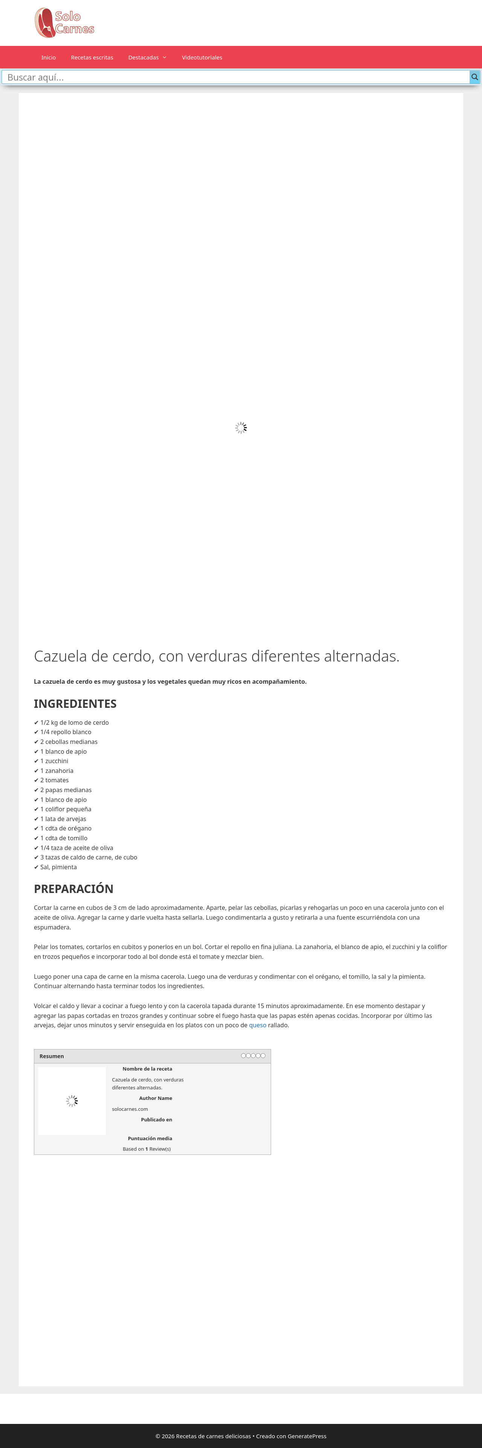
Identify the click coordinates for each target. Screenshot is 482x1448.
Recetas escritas (92, 57)
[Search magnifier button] (475, 77)
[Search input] (238, 77)
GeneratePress (307, 1436)
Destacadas (151, 57)
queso (258, 1025)
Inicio (48, 57)
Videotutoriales (202, 57)
